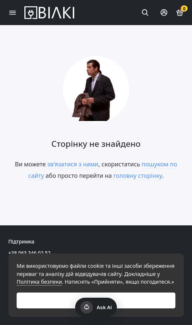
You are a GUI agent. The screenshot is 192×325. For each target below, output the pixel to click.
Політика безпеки (39, 281)
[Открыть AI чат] (96, 307)
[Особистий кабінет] (164, 12)
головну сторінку (137, 176)
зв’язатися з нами (72, 164)
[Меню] (12, 12)
